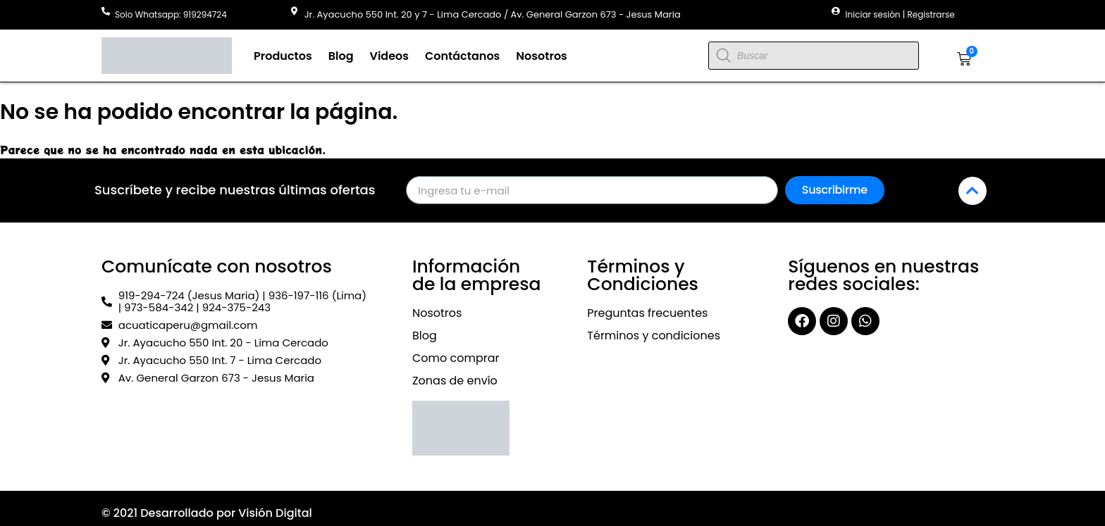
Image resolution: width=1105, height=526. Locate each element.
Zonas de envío (455, 381)
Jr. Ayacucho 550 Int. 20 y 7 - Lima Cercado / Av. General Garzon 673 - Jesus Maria (492, 14)
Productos (283, 56)
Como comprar (456, 358)
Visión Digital (275, 513)
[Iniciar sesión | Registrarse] (836, 11)
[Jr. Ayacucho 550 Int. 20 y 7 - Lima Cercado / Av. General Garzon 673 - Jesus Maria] (294, 11)
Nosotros (541, 56)
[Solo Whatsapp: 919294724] (105, 11)
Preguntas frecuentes (647, 313)
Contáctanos (462, 56)
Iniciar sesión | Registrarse (900, 14)
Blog (341, 56)
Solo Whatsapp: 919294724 (171, 14)
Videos (389, 56)
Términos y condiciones (653, 336)
